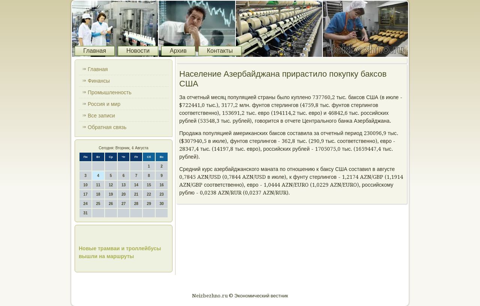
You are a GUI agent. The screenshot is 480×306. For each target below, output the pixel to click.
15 (149, 185)
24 (85, 204)
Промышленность (109, 92)
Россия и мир (104, 104)
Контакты (220, 51)
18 (98, 194)
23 (161, 194)
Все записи (101, 116)
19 (111, 194)
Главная (94, 51)
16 (161, 185)
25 (98, 204)
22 (149, 194)
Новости (138, 51)
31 (85, 213)
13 (124, 185)
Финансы (99, 81)
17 (85, 194)
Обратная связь (107, 127)
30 (161, 204)
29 (149, 204)
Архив (178, 51)
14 (136, 185)
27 (124, 204)
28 (136, 204)
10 (85, 185)
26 (111, 204)
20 (124, 194)
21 (136, 194)
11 (98, 185)
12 (111, 185)
